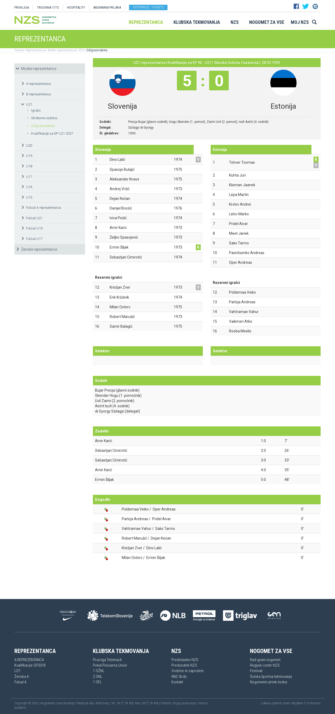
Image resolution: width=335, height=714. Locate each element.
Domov (18, 50)
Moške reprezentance (61, 50)
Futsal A (20, 682)
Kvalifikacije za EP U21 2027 (50, 133)
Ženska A (21, 676)
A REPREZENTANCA (29, 659)
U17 (26, 177)
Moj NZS (300, 22)
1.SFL (97, 682)
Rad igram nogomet (265, 659)
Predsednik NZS (184, 665)
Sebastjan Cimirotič (111, 450)
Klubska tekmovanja (197, 22)
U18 (26, 166)
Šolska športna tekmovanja (271, 676)
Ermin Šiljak (104, 479)
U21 (80, 50)
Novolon (315, 703)
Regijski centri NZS (265, 665)
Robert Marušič (134, 538)
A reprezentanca (36, 84)
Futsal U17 (31, 239)
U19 (26, 156)
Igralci (34, 110)
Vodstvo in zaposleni (187, 670)
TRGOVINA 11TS (48, 7)
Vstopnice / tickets (148, 7)
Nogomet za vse (266, 22)
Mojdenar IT (299, 703)
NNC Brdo (179, 676)
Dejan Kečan (161, 538)
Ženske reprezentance (36, 249)
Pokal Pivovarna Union (110, 665)
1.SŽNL (98, 670)
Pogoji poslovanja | (185, 703)
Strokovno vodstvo (42, 118)
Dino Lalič (154, 548)
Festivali (256, 670)
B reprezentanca (36, 94)
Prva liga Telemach (107, 659)
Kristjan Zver (132, 548)
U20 (26, 145)
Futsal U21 (31, 218)
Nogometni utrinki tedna (268, 682)
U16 (26, 187)
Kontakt (177, 682)
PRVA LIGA (21, 7)
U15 (26, 197)
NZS (235, 22)
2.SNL (97, 676)
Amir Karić (103, 441)
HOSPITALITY (76, 7)
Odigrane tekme (96, 50)
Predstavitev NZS (184, 659)
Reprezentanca (146, 22)
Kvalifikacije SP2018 (29, 665)
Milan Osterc (132, 558)
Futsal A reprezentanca (41, 208)
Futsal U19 (31, 228)
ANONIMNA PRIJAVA (107, 7)
